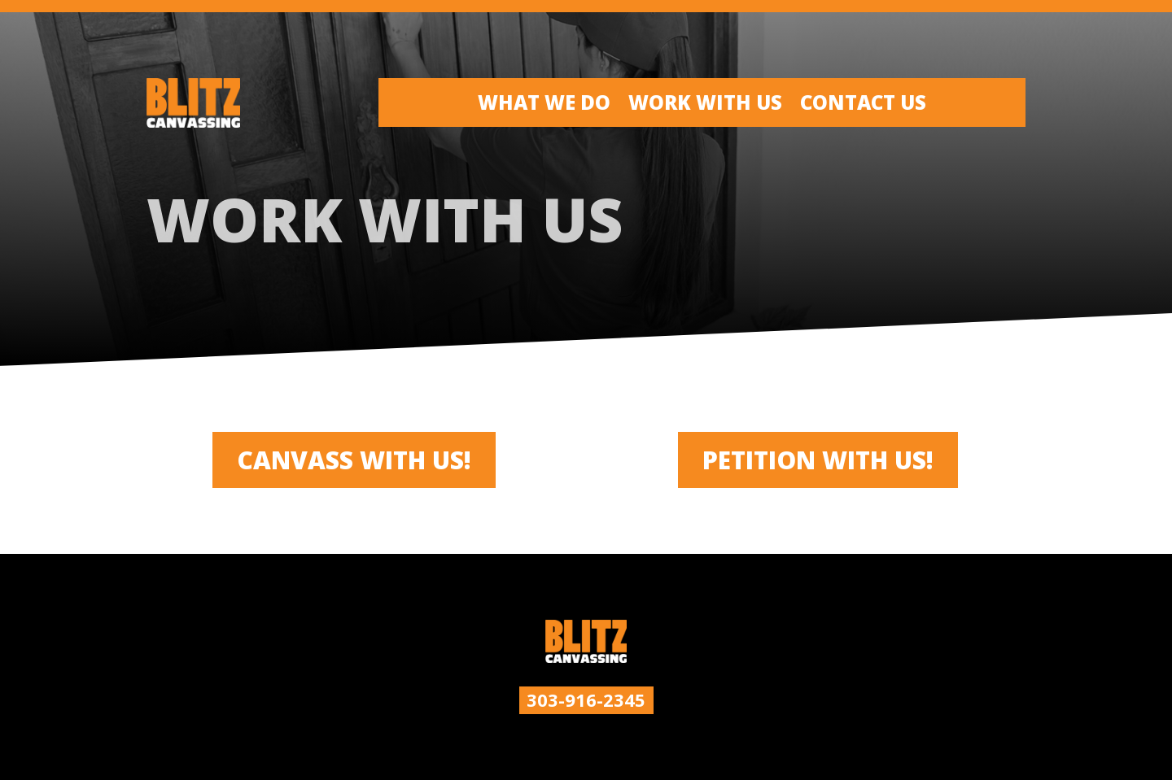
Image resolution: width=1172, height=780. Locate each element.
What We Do (544, 106)
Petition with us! (818, 460)
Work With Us (705, 106)
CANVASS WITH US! (354, 460)
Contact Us (863, 106)
